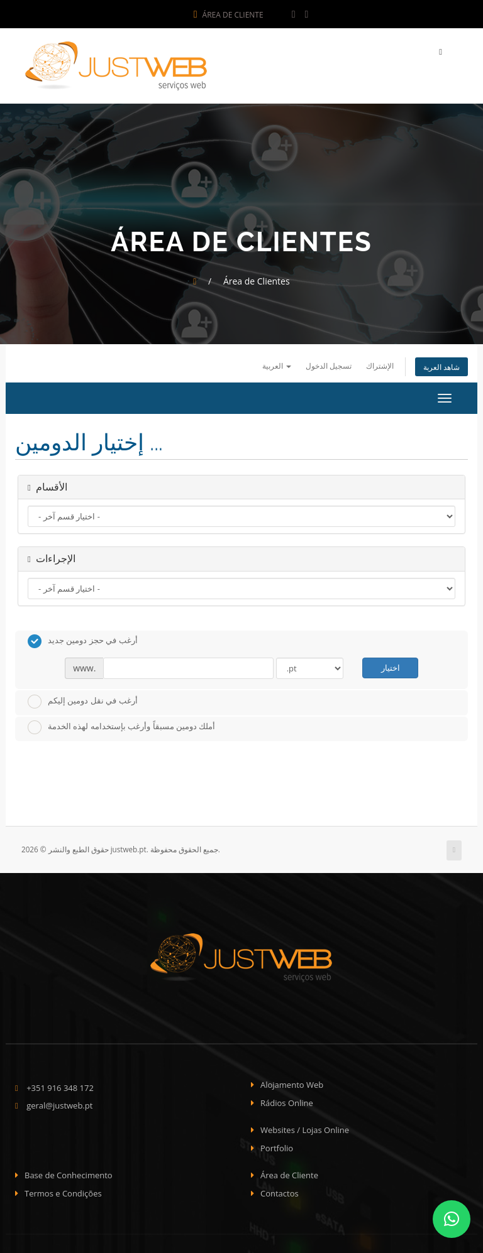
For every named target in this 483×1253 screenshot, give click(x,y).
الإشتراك (380, 366)
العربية (276, 366)
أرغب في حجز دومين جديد (83, 641)
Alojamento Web (291, 1084)
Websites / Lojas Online (304, 1130)
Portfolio (276, 1148)
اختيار (390, 667)
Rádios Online (286, 1103)
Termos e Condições (63, 1193)
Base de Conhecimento (69, 1175)
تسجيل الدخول (329, 366)
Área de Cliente (229, 14)
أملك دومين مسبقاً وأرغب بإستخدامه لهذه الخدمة (121, 727)
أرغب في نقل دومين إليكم (83, 701)
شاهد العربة (441, 367)
